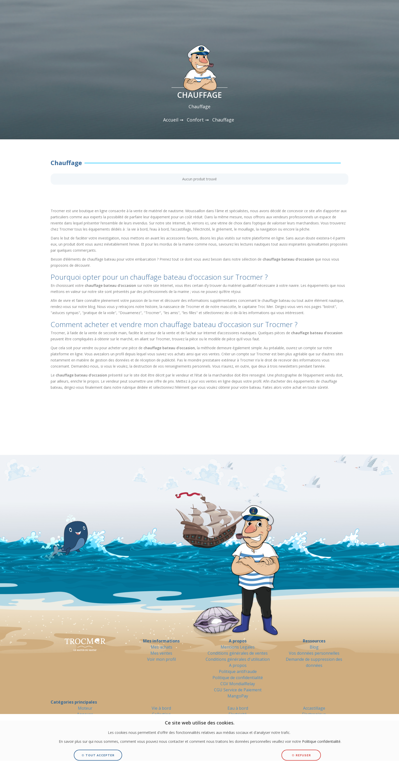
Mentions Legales (238, 647)
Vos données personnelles (314, 653)
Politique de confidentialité (237, 677)
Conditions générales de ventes (238, 653)
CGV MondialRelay (237, 684)
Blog (314, 647)
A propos (238, 665)
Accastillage (314, 708)
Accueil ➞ (173, 120)
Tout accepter (98, 755)
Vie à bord (161, 708)
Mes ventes (161, 653)
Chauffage (223, 120)
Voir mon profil (161, 659)
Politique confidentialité (321, 741)
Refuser (301, 755)
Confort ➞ (198, 120)
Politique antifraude (238, 671)
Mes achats (161, 647)
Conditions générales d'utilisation (238, 659)
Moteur (85, 708)
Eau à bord (237, 708)
